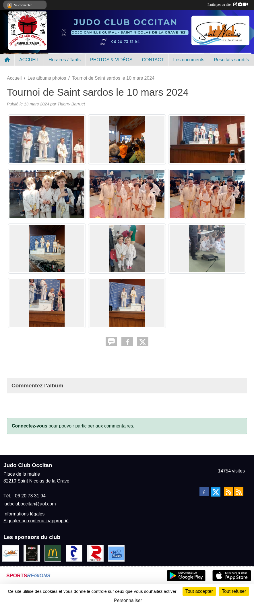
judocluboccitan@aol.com (29, 503)
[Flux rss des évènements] (238, 491)
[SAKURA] (32, 553)
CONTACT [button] (153, 59)
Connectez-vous (29, 425)
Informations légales (23, 513)
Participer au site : (228, 5)
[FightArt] (95, 553)
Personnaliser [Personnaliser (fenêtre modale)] (128, 600)
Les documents (189, 59)
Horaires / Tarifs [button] (65, 59)
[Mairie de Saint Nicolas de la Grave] (10, 553)
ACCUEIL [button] (29, 59)
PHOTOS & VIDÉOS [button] (111, 59)
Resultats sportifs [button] (231, 59)
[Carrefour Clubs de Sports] (116, 553)
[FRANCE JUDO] (74, 553)
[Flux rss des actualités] (228, 491)
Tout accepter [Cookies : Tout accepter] (199, 591)
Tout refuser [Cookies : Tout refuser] (234, 591)
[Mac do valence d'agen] (52, 553)
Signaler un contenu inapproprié (36, 520)
